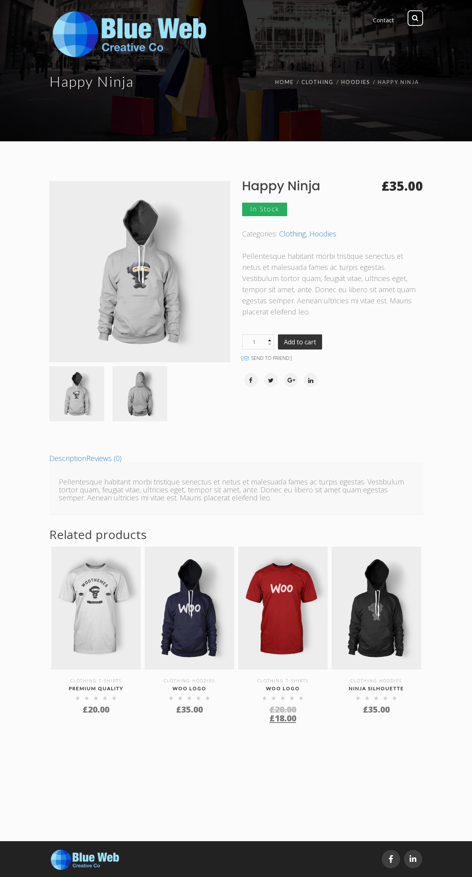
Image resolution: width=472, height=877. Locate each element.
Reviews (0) (104, 458)
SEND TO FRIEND (266, 358)
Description (67, 458)
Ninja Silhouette (376, 688)
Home (284, 82)
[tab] (67, 458)
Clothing (317, 82)
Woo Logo (189, 688)
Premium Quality (96, 688)
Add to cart (300, 342)
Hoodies (355, 82)
